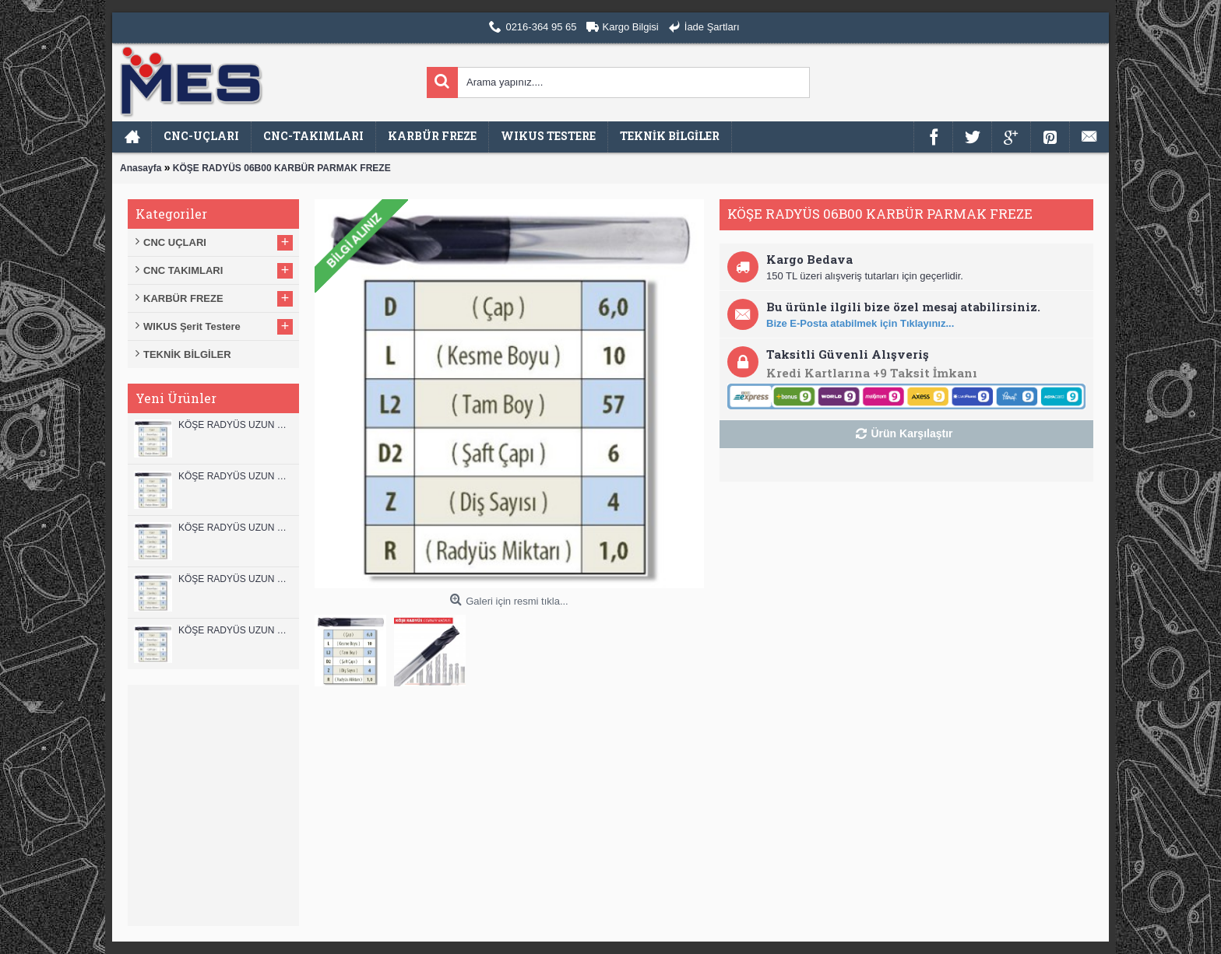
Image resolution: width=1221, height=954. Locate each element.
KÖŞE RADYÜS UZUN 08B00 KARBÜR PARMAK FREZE (234, 630)
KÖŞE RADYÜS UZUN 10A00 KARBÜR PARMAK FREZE (234, 578)
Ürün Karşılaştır (911, 433)
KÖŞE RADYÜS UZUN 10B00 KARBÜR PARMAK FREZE (234, 527)
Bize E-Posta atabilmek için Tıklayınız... (860, 323)
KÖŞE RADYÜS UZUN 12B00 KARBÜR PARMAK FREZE (234, 424)
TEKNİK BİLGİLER (187, 354)
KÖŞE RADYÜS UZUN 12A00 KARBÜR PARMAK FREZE (234, 476)
